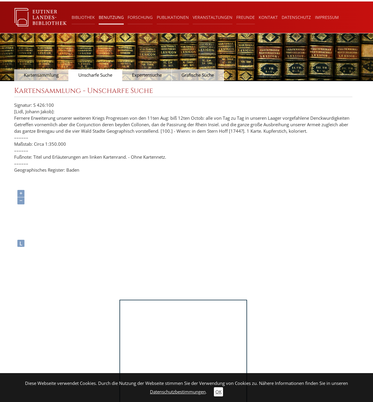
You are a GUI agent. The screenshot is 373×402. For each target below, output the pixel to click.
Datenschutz (296, 17)
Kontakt (268, 17)
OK (218, 392)
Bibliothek (83, 17)
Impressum (327, 17)
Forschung (140, 17)
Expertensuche (147, 75)
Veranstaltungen (212, 17)
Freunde (245, 17)
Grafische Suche (197, 75)
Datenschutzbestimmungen (178, 392)
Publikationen (173, 17)
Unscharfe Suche (95, 75)
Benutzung (111, 17)
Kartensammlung (41, 75)
